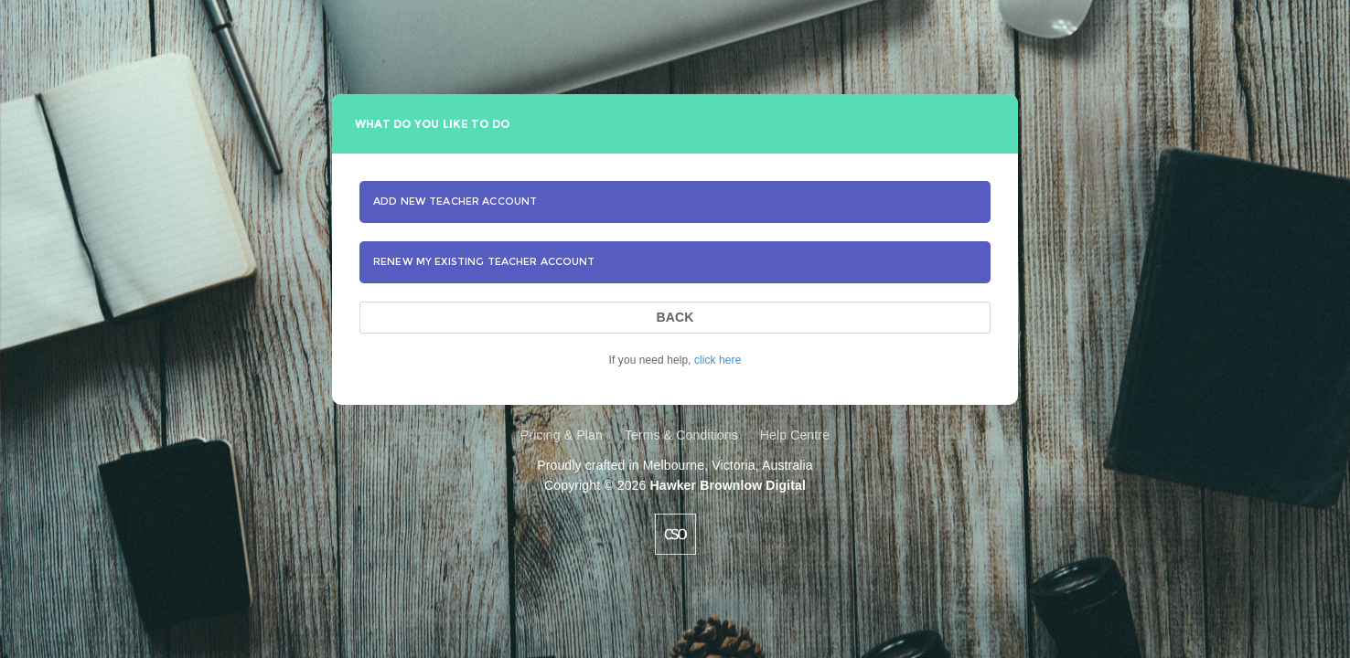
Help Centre (795, 435)
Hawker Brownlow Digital (727, 485)
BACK (674, 317)
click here (717, 360)
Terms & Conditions (681, 435)
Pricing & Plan (561, 435)
